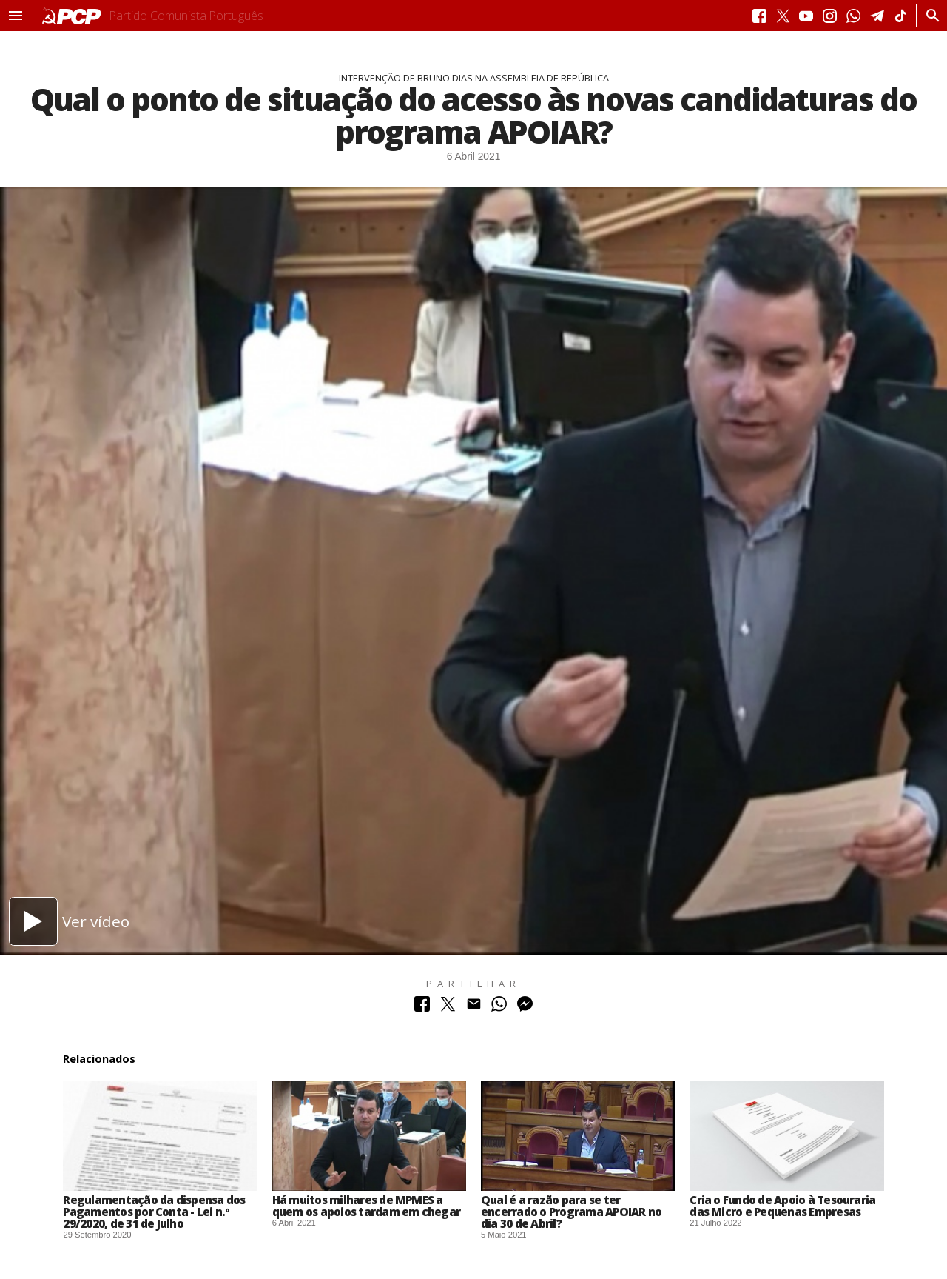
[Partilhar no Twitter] (448, 1007)
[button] (15, 15)
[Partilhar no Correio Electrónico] (474, 1007)
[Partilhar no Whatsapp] (499, 1007)
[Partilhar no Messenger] (525, 1007)
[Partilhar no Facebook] (422, 1007)
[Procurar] (929, 15)
